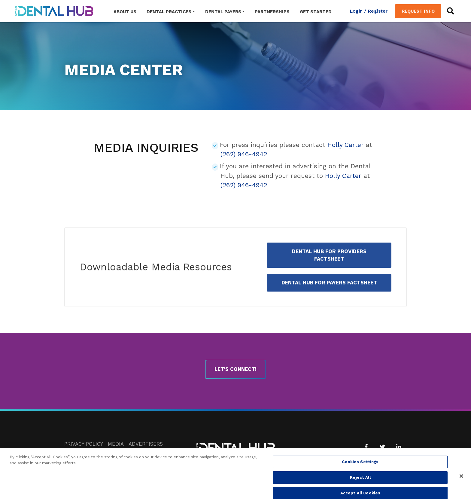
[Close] (461, 478)
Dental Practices (169, 11)
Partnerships (272, 11)
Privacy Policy (83, 444)
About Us (125, 11)
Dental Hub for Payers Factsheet (329, 292)
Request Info (418, 11)
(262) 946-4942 (243, 154)
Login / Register (368, 11)
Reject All (360, 479)
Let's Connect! (235, 369)
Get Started (316, 11)
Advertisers (146, 444)
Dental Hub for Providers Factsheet (329, 264)
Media (116, 444)
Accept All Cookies (360, 495)
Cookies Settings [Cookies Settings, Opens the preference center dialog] (360, 464)
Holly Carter (345, 144)
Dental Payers (223, 11)
